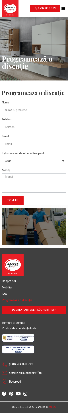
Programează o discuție (17, 300)
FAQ (4, 294)
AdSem (52, 407)
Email (5, 136)
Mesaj (6, 170)
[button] (63, 8)
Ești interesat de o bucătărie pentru (24, 153)
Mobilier (7, 287)
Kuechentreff (20, 407)
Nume (5, 102)
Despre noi (9, 281)
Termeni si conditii (13, 322)
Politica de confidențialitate (19, 328)
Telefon (6, 119)
